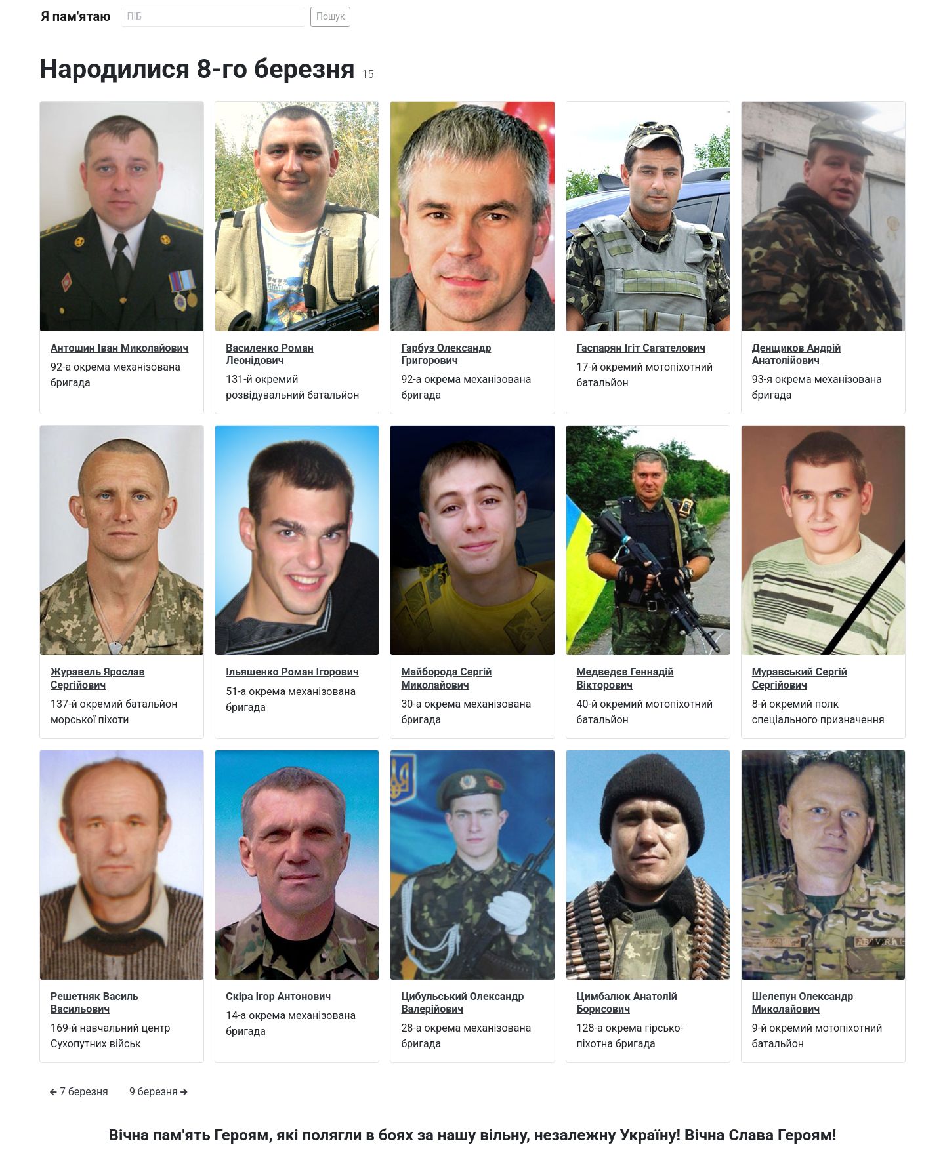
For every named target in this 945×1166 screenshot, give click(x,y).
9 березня (158, 1091)
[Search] (213, 17)
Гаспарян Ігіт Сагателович (641, 348)
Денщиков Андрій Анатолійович (796, 354)
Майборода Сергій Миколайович (446, 678)
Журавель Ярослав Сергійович (98, 678)
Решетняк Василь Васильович (94, 1002)
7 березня (79, 1091)
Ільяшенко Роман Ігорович (292, 672)
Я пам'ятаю (75, 16)
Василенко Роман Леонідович (270, 354)
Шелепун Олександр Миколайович (802, 1002)
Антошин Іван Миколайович (119, 348)
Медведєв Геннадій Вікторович (625, 678)
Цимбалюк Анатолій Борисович (627, 1002)
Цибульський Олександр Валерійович (462, 1002)
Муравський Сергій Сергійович (799, 678)
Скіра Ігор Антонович (278, 996)
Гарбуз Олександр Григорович (446, 354)
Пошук (330, 16)
